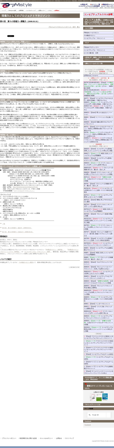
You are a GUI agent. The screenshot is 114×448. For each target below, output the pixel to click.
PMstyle (25, 5)
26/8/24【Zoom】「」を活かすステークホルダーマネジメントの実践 (98, 282)
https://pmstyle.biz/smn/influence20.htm (25, 187)
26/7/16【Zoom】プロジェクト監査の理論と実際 (98, 215)
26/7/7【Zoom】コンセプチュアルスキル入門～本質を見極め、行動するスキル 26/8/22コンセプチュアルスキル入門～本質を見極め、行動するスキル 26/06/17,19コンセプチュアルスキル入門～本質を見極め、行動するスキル (98, 104)
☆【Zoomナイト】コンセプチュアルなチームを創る (98, 362)
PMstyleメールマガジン (98, 32)
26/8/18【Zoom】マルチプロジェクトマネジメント (98, 263)
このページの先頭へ (74, 267)
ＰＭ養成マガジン (99, 35)
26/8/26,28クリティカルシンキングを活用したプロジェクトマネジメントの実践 (98, 292)
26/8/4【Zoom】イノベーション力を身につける (98, 118)
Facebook (88, 425)
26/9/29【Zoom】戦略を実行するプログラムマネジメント (98, 123)
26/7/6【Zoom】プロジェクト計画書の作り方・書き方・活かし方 (98, 184)
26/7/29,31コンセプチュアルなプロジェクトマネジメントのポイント (98, 244)
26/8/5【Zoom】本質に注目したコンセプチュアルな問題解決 (98, 253)
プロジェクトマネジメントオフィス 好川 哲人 (64, 27)
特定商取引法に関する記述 (28, 438)
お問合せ (59, 438)
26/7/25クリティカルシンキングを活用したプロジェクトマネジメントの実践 (98, 227)
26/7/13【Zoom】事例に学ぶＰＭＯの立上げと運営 (98, 200)
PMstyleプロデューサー (98, 47)
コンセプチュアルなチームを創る (98, 358)
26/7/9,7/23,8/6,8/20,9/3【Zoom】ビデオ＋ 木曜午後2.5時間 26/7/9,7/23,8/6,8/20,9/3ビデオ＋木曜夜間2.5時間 (98, 89)
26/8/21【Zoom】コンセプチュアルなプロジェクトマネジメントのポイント (98, 277)
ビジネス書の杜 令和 (94, 53)
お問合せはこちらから (91, 75)
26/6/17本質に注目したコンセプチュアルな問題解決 (98, 154)
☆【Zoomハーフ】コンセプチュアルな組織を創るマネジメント (98, 367)
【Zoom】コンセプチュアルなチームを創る (98, 354)
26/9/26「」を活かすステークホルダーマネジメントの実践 (98, 322)
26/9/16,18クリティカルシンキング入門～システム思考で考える (98, 312)
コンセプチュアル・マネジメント (99, 38)
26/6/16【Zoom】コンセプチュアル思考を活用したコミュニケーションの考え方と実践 (98, 149)
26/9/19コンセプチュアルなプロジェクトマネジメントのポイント (98, 317)
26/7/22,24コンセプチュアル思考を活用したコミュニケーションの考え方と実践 (98, 220)
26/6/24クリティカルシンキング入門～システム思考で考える (98, 164)
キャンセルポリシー (46, 438)
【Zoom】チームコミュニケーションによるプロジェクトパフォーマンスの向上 (98, 372)
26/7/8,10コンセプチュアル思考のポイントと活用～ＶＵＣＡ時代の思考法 (98, 190)
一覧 (3, 224)
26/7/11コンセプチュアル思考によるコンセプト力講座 (98, 196)
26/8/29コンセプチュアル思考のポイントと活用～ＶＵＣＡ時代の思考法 (98, 299)
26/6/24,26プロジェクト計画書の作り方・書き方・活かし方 (98, 168)
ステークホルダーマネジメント (24, 191)
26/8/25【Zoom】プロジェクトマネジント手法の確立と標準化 (98, 286)
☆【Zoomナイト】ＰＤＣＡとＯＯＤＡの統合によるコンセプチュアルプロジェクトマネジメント (98, 349)
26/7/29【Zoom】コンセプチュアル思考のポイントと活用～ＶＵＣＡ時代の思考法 (98, 239)
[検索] (98, 415)
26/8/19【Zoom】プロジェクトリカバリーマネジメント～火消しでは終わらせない (99, 267)
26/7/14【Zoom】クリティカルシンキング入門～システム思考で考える (98, 205)
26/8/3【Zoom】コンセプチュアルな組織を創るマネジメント (98, 249)
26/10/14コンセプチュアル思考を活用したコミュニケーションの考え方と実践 (98, 329)
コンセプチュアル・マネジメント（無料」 (37, 251)
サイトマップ (69, 438)
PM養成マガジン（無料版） (55, 249)
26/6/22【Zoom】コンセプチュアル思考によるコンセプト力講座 (98, 159)
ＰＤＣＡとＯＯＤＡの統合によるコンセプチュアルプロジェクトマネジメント (98, 343)
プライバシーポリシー (9, 438)
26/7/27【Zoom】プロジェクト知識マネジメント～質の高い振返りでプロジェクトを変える (98, 233)
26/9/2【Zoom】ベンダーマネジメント (99, 303)
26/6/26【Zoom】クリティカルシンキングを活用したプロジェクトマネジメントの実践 (98, 173)
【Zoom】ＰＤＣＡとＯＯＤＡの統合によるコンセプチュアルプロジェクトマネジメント (98, 337)
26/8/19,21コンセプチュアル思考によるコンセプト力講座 (98, 272)
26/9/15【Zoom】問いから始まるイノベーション (98, 113)
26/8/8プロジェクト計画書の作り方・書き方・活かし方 (98, 258)
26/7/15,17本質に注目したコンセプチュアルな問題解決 (98, 210)
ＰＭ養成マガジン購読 (26, 262)
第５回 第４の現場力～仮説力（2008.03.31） (17, 228)
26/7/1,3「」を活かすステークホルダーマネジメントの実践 (98, 179)
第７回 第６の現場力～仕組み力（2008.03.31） (18, 232)
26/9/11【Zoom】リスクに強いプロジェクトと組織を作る (98, 307)
